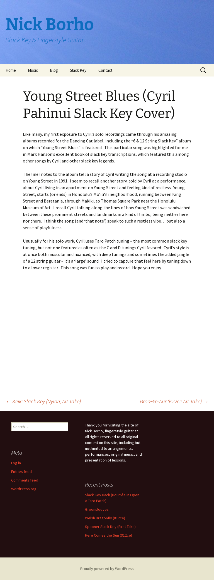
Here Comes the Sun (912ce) (108, 535)
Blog (54, 70)
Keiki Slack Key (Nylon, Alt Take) (43, 401)
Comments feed (24, 480)
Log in (16, 462)
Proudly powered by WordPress (107, 568)
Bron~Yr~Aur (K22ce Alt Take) (174, 401)
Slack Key (78, 70)
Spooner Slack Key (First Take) (110, 526)
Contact (105, 70)
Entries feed (21, 471)
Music (33, 70)
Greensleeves (97, 509)
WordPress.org (24, 488)
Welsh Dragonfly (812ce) (105, 517)
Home (11, 70)
